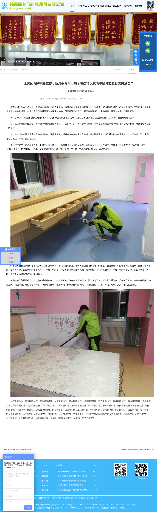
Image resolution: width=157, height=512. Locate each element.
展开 (136, 57)
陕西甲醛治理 (43, 498)
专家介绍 (94, 6)
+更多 (46, 465)
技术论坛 (128, 6)
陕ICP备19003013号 (92, 508)
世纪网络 (113, 508)
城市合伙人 (105, 6)
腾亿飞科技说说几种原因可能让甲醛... (73, 490)
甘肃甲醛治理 (56, 498)
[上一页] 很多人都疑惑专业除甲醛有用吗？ (16, 449)
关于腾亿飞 (83, 6)
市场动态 (118, 69)
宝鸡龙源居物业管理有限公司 (86, 498)
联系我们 (139, 6)
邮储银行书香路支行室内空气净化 (71, 472)
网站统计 (123, 508)
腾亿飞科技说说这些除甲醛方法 (70, 485)
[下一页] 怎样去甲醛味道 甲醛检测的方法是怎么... (138, 449)
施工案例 (117, 6)
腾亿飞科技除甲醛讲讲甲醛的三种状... (73, 476)
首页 (72, 6)
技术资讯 (24, 69)
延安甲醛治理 (68, 498)
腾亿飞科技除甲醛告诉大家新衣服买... (73, 481)
